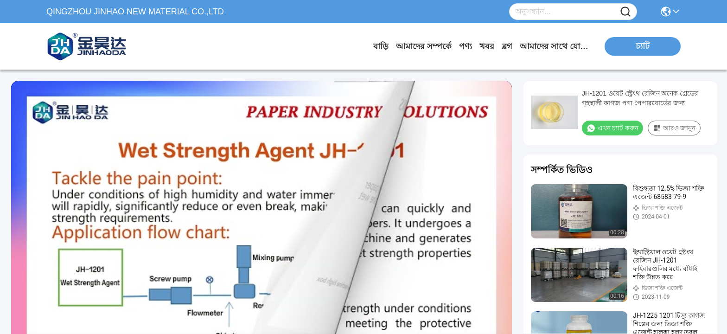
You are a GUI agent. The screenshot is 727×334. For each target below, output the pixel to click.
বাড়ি (381, 46)
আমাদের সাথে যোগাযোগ (554, 46)
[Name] (625, 12)
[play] (261, 221)
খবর (486, 46)
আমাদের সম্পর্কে (424, 46)
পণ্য (465, 46)
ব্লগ (507, 46)
